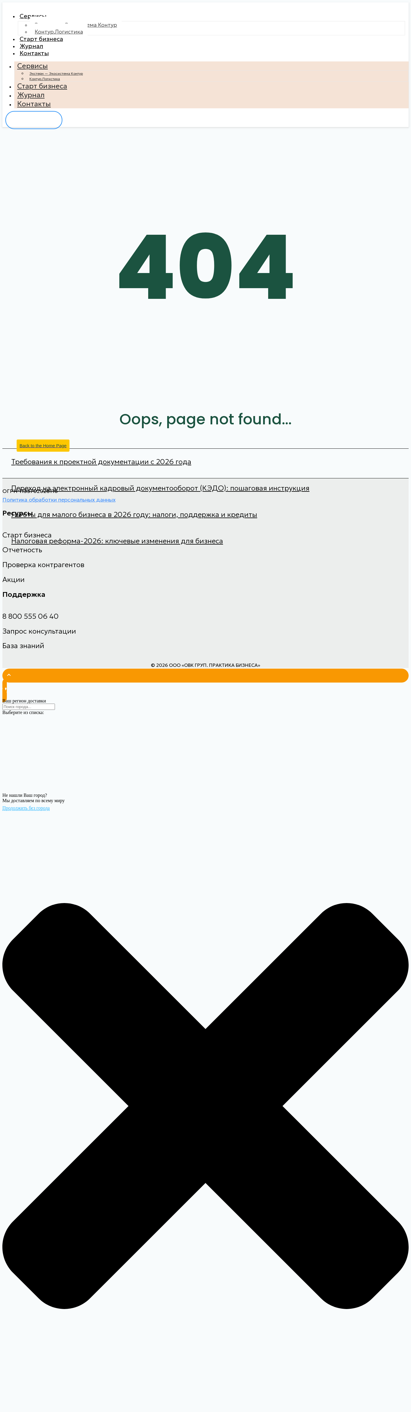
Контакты (36, 59)
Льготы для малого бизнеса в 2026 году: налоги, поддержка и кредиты (134, 521)
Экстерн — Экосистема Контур (56, 80)
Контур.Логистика (59, 33)
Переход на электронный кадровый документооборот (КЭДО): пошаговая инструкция (160, 495)
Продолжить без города (26, 815)
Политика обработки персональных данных (59, 506)
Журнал (33, 50)
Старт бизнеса (44, 41)
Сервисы (35, 16)
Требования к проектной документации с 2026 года (101, 468)
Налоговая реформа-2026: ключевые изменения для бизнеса (117, 548)
